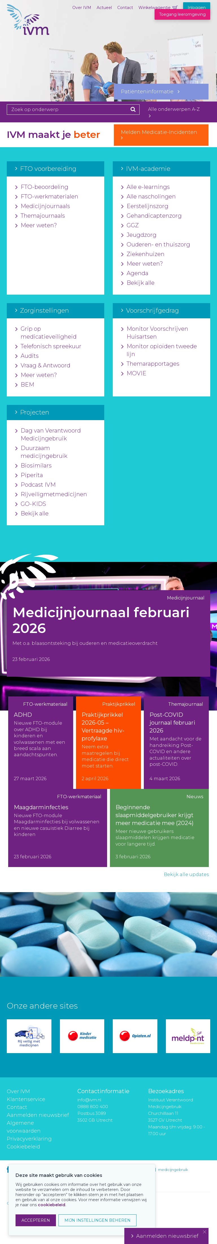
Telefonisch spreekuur (48, 346)
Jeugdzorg (139, 235)
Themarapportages (150, 364)
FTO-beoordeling (41, 187)
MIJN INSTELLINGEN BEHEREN (97, 1220)
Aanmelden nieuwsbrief (38, 1115)
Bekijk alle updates (186, 874)
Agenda (134, 273)
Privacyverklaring (29, 1139)
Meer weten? (36, 225)
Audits (27, 356)
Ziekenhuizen (142, 254)
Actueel (104, 7)
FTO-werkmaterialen (46, 197)
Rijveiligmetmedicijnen (51, 494)
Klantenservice (26, 1099)
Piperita (29, 475)
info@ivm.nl (89, 1099)
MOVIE (133, 373)
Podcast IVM (35, 485)
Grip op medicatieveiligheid (46, 333)
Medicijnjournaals (42, 206)
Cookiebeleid (23, 1147)
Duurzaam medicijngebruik (41, 452)
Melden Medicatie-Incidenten (161, 134)
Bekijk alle (138, 283)
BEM (24, 385)
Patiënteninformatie (150, 92)
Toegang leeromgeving (182, 14)
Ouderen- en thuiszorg (155, 245)
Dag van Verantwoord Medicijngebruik (48, 435)
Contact (125, 7)
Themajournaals (40, 216)
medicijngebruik (173, 1169)
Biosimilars (33, 466)
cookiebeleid (51, 1204)
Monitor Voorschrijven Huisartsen (154, 333)
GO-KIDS (30, 504)
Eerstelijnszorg (144, 206)
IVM (28, 32)
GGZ (130, 225)
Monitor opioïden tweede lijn (159, 350)
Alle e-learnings (145, 187)
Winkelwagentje (154, 7)
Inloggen (197, 7)
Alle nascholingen (148, 197)
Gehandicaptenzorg (151, 216)
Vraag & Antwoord (42, 365)
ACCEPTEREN (35, 1220)
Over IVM (81, 7)
